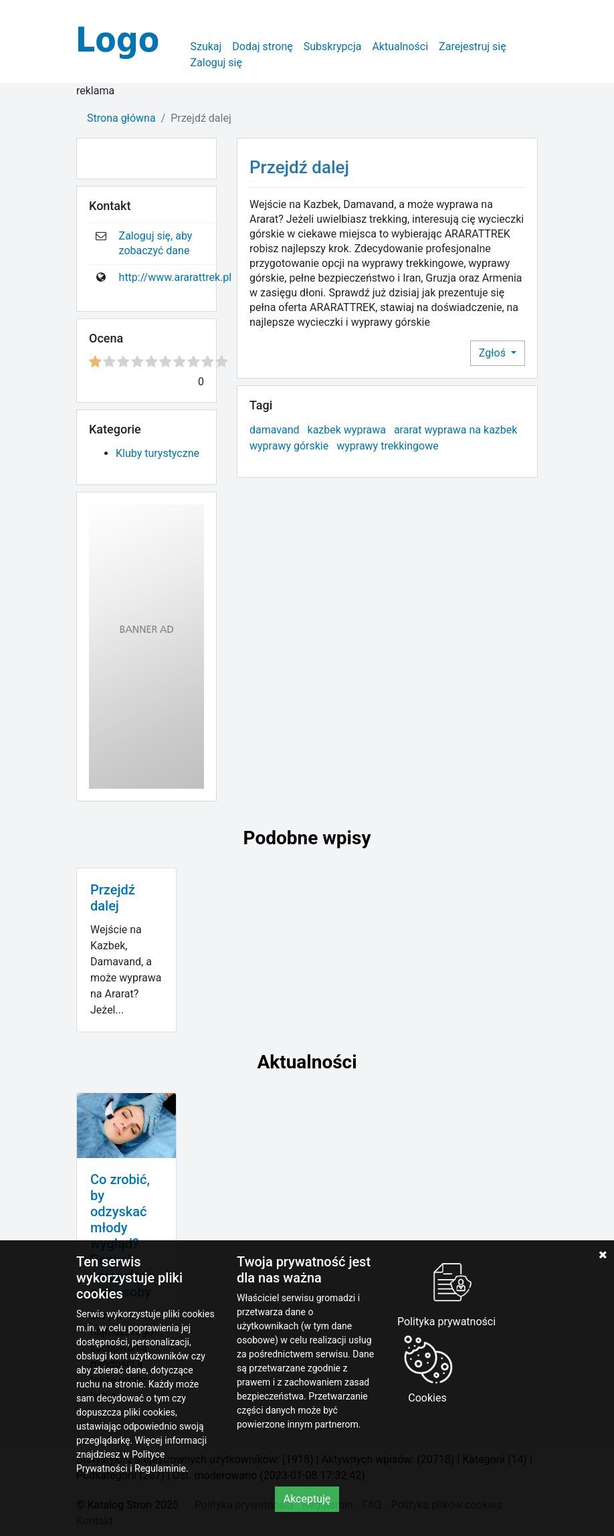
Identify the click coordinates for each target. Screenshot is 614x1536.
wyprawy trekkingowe (387, 446)
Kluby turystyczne (157, 453)
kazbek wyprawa (347, 429)
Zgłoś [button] (493, 353)
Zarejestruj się (472, 46)
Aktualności (400, 46)
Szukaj (205, 46)
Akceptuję (307, 1499)
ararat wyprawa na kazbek (455, 429)
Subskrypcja (333, 46)
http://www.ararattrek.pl (175, 277)
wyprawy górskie (288, 446)
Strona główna (121, 118)
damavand (274, 429)
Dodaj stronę (262, 46)
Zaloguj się (216, 62)
